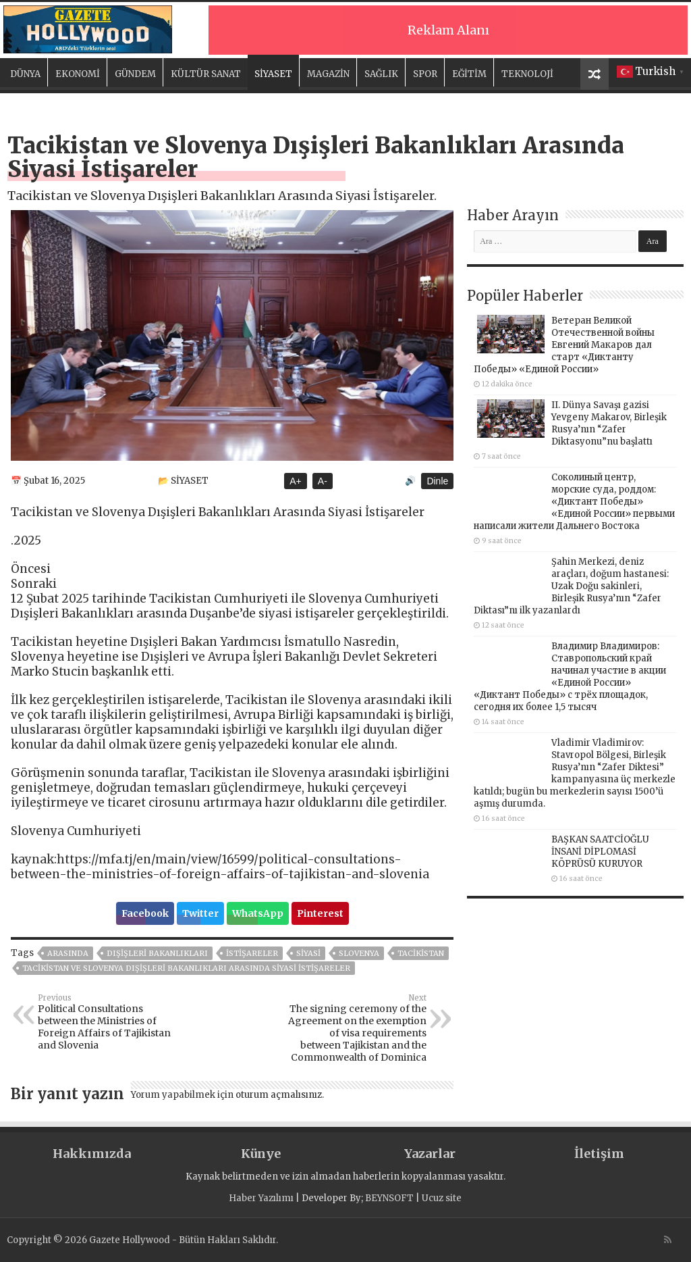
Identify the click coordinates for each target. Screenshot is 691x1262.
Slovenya (359, 953)
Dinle (437, 481)
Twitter (200, 913)
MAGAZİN (328, 74)
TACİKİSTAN (420, 953)
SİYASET (273, 74)
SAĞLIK (381, 74)
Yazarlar (429, 1153)
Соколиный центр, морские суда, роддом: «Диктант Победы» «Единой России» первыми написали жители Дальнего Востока (574, 502)
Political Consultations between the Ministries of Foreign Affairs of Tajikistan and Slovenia (107, 1022)
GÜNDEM (135, 74)
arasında (67, 953)
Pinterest (320, 913)
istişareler (252, 953)
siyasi (308, 953)
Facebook (145, 913)
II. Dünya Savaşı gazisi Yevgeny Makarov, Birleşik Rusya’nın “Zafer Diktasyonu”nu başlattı (609, 423)
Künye (261, 1153)
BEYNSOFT (389, 1198)
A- (322, 481)
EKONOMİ (77, 74)
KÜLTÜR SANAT (206, 74)
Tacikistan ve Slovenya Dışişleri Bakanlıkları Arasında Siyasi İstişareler (186, 968)
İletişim (599, 1153)
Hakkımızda (92, 1153)
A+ (295, 481)
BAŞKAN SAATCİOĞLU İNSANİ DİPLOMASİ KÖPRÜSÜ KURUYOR (600, 851)
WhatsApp (257, 913)
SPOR (425, 74)
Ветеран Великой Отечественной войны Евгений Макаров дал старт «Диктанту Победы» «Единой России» (564, 345)
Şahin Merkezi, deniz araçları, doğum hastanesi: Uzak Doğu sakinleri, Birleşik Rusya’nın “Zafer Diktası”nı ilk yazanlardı (571, 586)
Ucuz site (442, 1198)
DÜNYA (25, 74)
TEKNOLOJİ (527, 74)
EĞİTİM (469, 74)
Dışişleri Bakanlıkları (157, 953)
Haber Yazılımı (261, 1198)
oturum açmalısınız (279, 1095)
